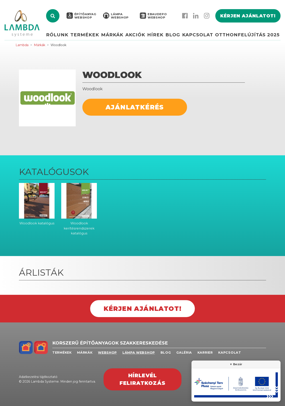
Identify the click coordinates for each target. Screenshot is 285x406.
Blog (173, 35)
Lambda (22, 45)
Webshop (107, 353)
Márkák (113, 35)
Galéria (184, 353)
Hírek (156, 35)
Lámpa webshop (119, 16)
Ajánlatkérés (135, 107)
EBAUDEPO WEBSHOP (156, 16)
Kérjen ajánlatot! (248, 16)
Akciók (136, 35)
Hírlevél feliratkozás (142, 379)
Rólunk (58, 35)
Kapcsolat (197, 35)
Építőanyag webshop (85, 16)
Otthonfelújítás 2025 (247, 35)
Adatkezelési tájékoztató (38, 377)
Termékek (85, 35)
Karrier (205, 353)
